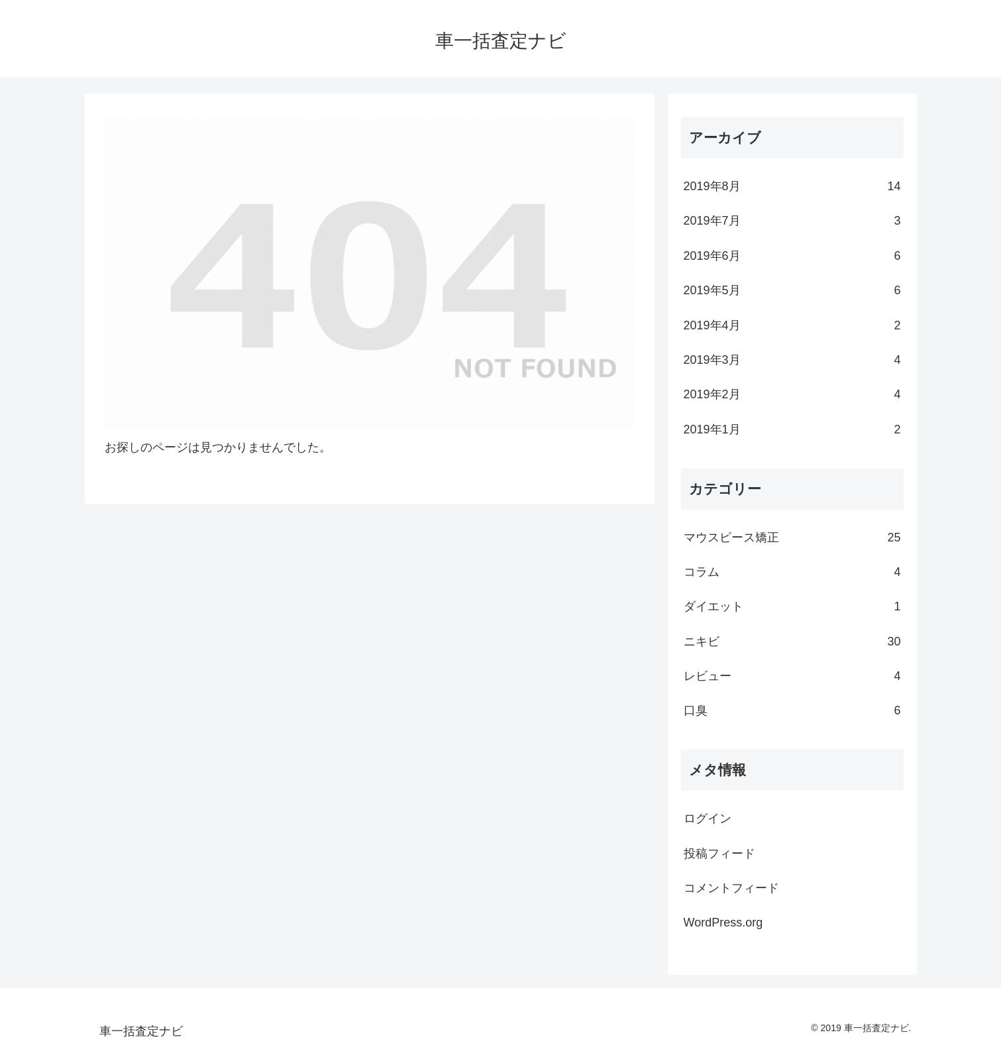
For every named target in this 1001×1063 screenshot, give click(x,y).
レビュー (792, 676)
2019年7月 (792, 220)
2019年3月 (792, 359)
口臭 (792, 710)
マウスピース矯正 (792, 537)
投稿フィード (719, 853)
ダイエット (792, 606)
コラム (792, 572)
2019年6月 (792, 255)
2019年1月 (792, 429)
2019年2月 (792, 394)
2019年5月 (792, 290)
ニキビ (792, 641)
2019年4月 (792, 325)
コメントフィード (731, 888)
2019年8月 (792, 186)
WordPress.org (723, 922)
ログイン (707, 818)
